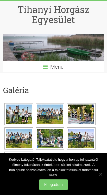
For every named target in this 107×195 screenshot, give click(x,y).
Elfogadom (53, 185)
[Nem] (100, 174)
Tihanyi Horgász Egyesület (53, 14)
